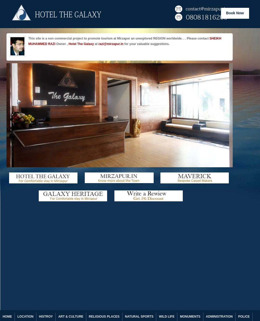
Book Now (235, 13)
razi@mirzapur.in (110, 44)
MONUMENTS (190, 316)
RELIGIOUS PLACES (104, 316)
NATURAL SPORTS (139, 316)
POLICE (244, 316)
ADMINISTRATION (219, 316)
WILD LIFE (166, 316)
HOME (7, 316)
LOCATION (25, 316)
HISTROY (46, 316)
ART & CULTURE (70, 316)
